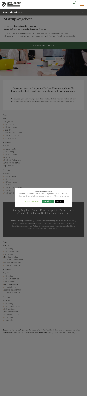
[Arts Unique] (11, 7)
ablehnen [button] (59, 201)
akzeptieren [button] (48, 201)
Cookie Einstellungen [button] (32, 201)
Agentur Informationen (43, 12)
